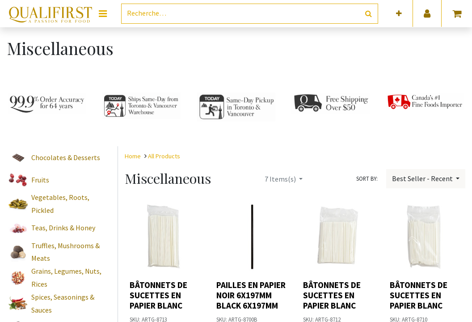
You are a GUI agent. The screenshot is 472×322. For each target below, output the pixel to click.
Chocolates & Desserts (65, 157)
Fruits (40, 179)
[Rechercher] (368, 13)
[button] (399, 14)
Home (133, 156)
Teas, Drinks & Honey (63, 227)
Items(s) (281, 178)
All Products (164, 156)
